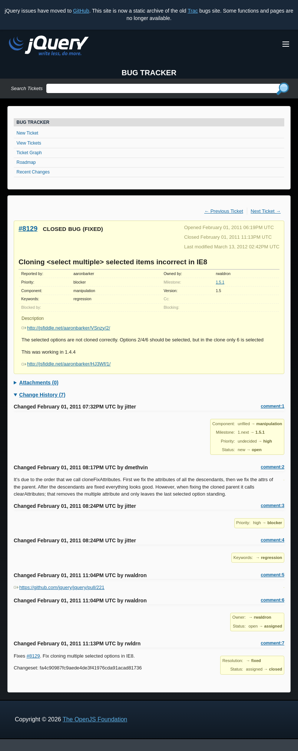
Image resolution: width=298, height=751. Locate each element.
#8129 (28, 228)
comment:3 (272, 505)
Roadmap (26, 162)
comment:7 (272, 643)
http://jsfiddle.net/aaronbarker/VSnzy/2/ (65, 328)
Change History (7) (42, 395)
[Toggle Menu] (285, 44)
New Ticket (28, 133)
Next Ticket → (266, 211)
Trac (193, 11)
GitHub (81, 11)
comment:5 (272, 575)
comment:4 (272, 540)
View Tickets (29, 143)
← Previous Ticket (223, 211)
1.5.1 (220, 282)
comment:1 (272, 406)
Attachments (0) (39, 383)
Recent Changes (33, 172)
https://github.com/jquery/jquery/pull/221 (59, 587)
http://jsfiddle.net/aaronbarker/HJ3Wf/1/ (65, 364)
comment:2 (272, 467)
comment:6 (272, 600)
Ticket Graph (29, 152)
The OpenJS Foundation (95, 719)
